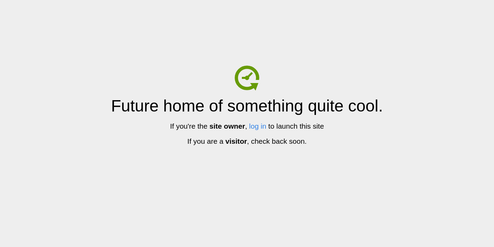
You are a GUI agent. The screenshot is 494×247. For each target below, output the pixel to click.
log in (257, 126)
